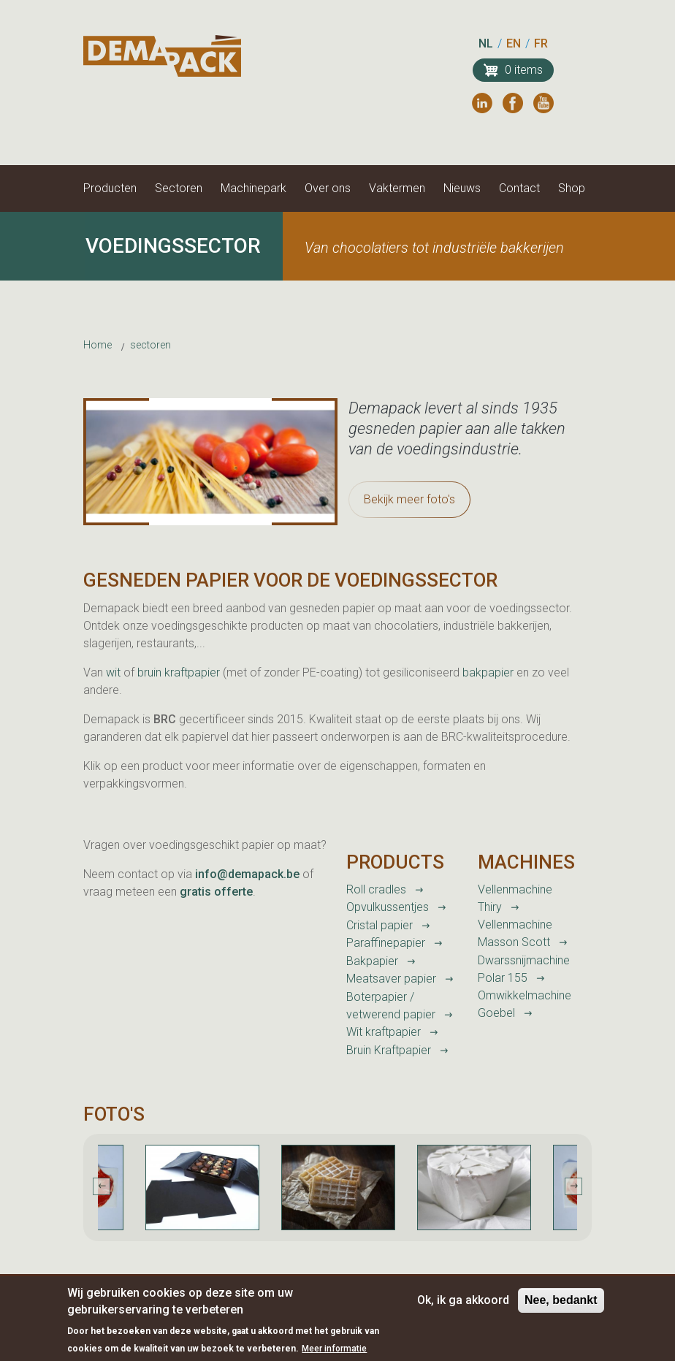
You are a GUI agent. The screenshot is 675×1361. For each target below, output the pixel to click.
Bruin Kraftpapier (388, 1050)
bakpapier (488, 672)
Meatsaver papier (391, 979)
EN (513, 43)
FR (541, 43)
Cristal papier (379, 925)
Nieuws (462, 188)
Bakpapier (372, 961)
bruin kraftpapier (180, 672)
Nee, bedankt (561, 1306)
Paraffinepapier (385, 943)
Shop (571, 188)
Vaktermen (397, 188)
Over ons (328, 188)
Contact (519, 188)
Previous (101, 1186)
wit (114, 672)
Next (573, 1186)
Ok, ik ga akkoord (463, 1307)
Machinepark (253, 188)
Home (97, 345)
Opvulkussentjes (387, 907)
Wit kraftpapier (383, 1032)
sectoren (150, 345)
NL (485, 43)
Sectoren (178, 188)
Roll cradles (376, 889)
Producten (110, 188)
